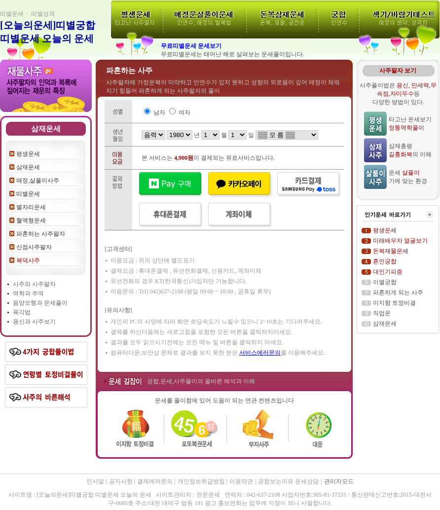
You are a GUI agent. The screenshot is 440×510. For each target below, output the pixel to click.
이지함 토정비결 (394, 302)
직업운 (382, 313)
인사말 (95, 481)
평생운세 (28, 153)
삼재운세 (28, 167)
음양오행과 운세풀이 (40, 302)
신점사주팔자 (34, 247)
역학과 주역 (28, 293)
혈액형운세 (31, 220)
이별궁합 (385, 282)
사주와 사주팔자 (34, 284)
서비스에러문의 (260, 352)
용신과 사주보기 (34, 321)
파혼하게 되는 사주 (398, 292)
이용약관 (241, 481)
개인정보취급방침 (202, 481)
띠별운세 (28, 193)
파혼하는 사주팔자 (40, 233)
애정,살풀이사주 (37, 180)
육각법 (22, 312)
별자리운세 (31, 207)
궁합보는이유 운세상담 (288, 481)
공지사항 (121, 481)
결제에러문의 (155, 481)
